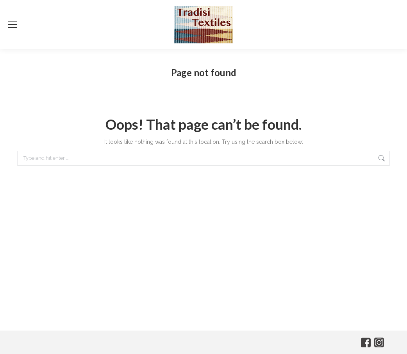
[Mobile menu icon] (12, 24)
